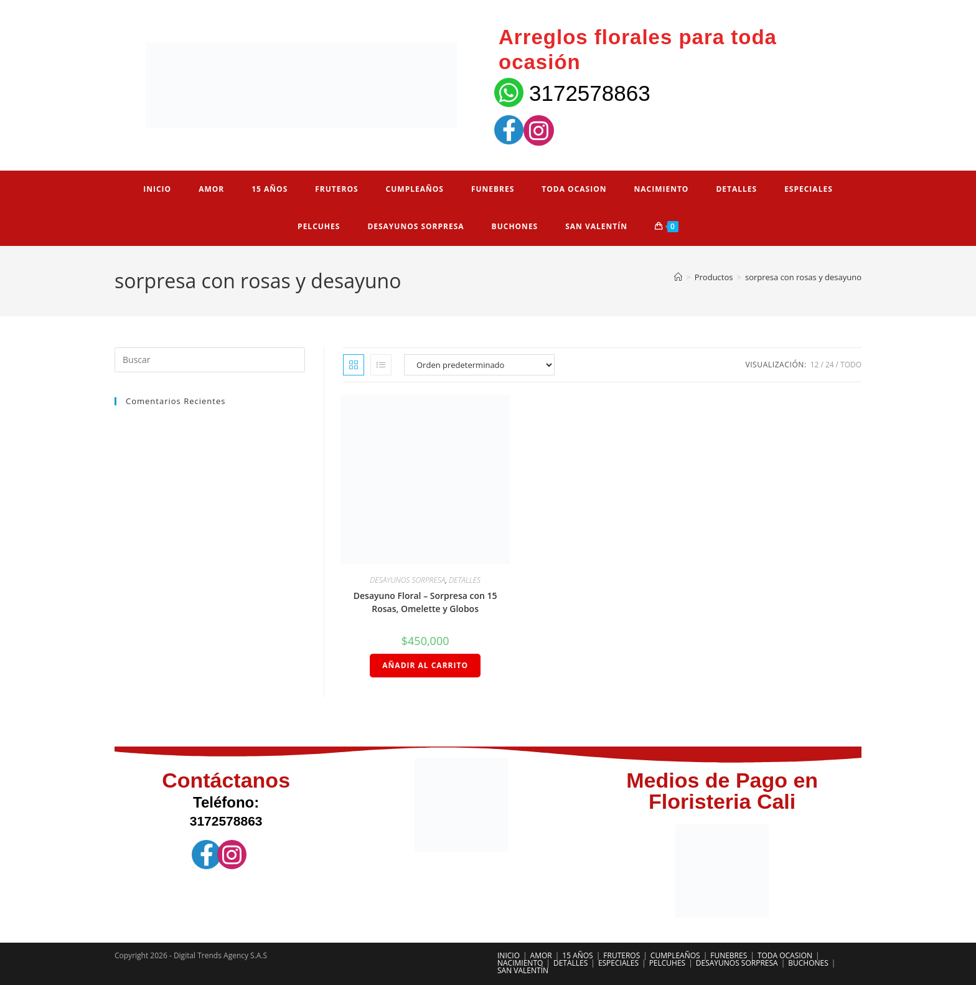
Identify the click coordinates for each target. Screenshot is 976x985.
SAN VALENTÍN (522, 970)
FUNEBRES (728, 955)
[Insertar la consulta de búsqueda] (210, 359)
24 (829, 364)
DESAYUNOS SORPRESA (407, 580)
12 (814, 364)
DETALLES (465, 580)
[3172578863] (508, 92)
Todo (850, 364)
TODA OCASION (785, 955)
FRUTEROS (621, 955)
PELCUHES (667, 963)
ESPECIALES (618, 963)
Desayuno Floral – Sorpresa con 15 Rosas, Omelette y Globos (425, 602)
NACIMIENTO (520, 963)
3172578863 (589, 93)
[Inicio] (678, 277)
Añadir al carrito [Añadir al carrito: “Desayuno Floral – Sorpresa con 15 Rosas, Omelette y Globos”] (425, 665)
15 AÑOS (577, 955)
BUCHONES (808, 963)
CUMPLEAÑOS (675, 955)
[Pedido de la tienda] (479, 364)
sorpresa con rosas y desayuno (803, 277)
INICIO (508, 955)
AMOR (541, 955)
